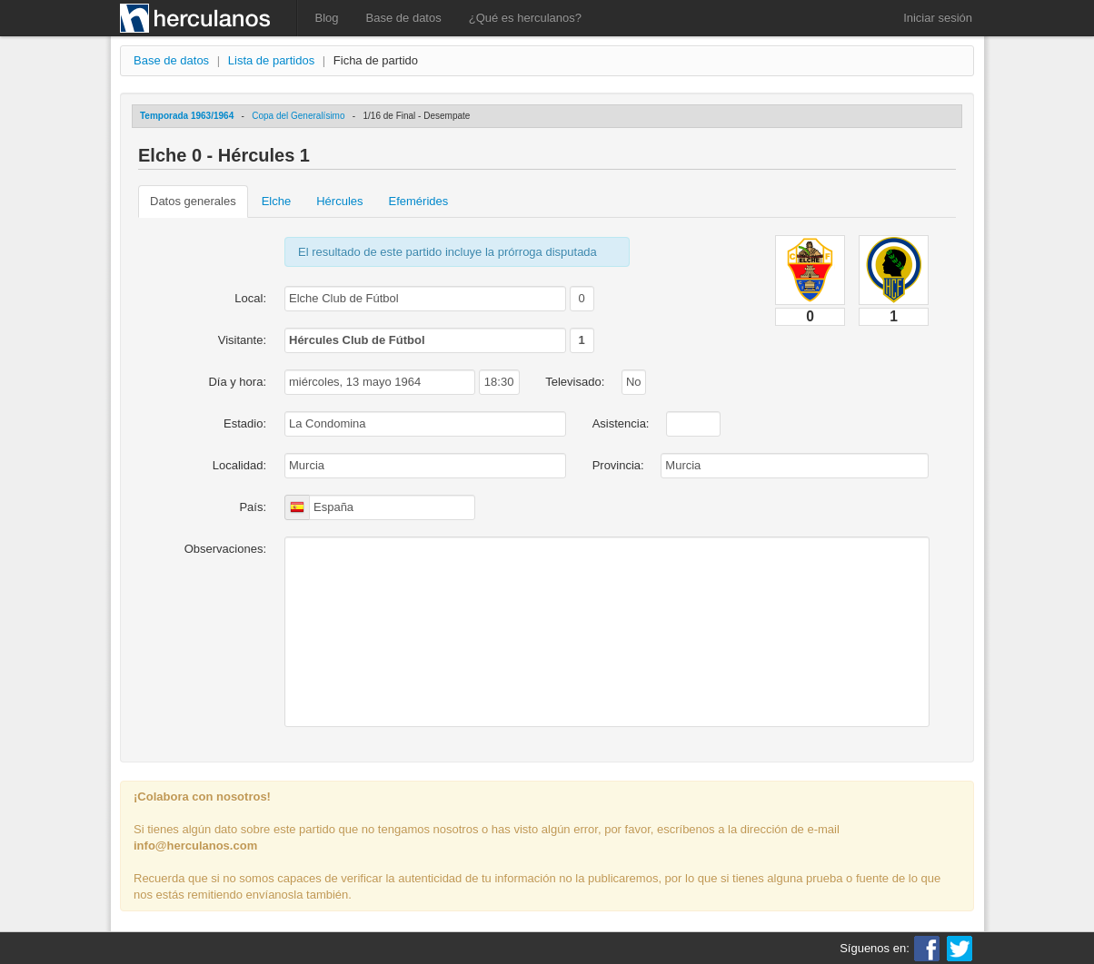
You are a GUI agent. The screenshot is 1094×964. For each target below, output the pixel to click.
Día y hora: (237, 382)
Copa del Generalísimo (298, 116)
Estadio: (245, 423)
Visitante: (242, 340)
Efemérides (419, 201)
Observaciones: (225, 549)
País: (252, 507)
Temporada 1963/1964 (187, 116)
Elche (277, 201)
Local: (250, 298)
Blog (327, 18)
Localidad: (239, 465)
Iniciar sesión (937, 18)
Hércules (339, 201)
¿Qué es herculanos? (525, 18)
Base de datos (404, 18)
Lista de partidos (271, 60)
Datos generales (193, 201)
